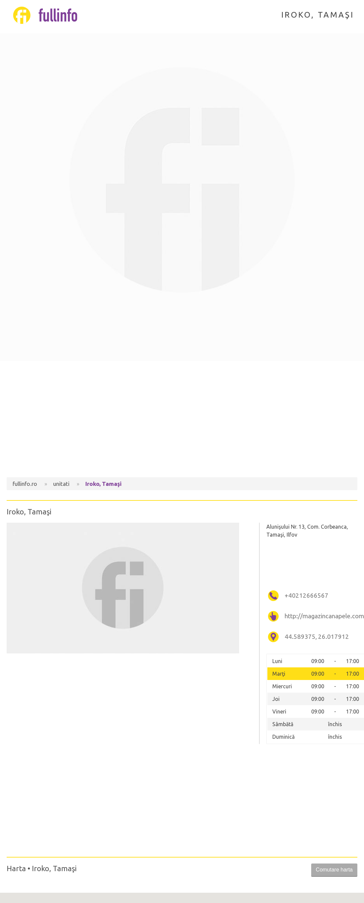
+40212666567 (306, 595)
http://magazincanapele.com (320, 616)
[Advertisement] (182, 420)
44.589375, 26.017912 (317, 636)
